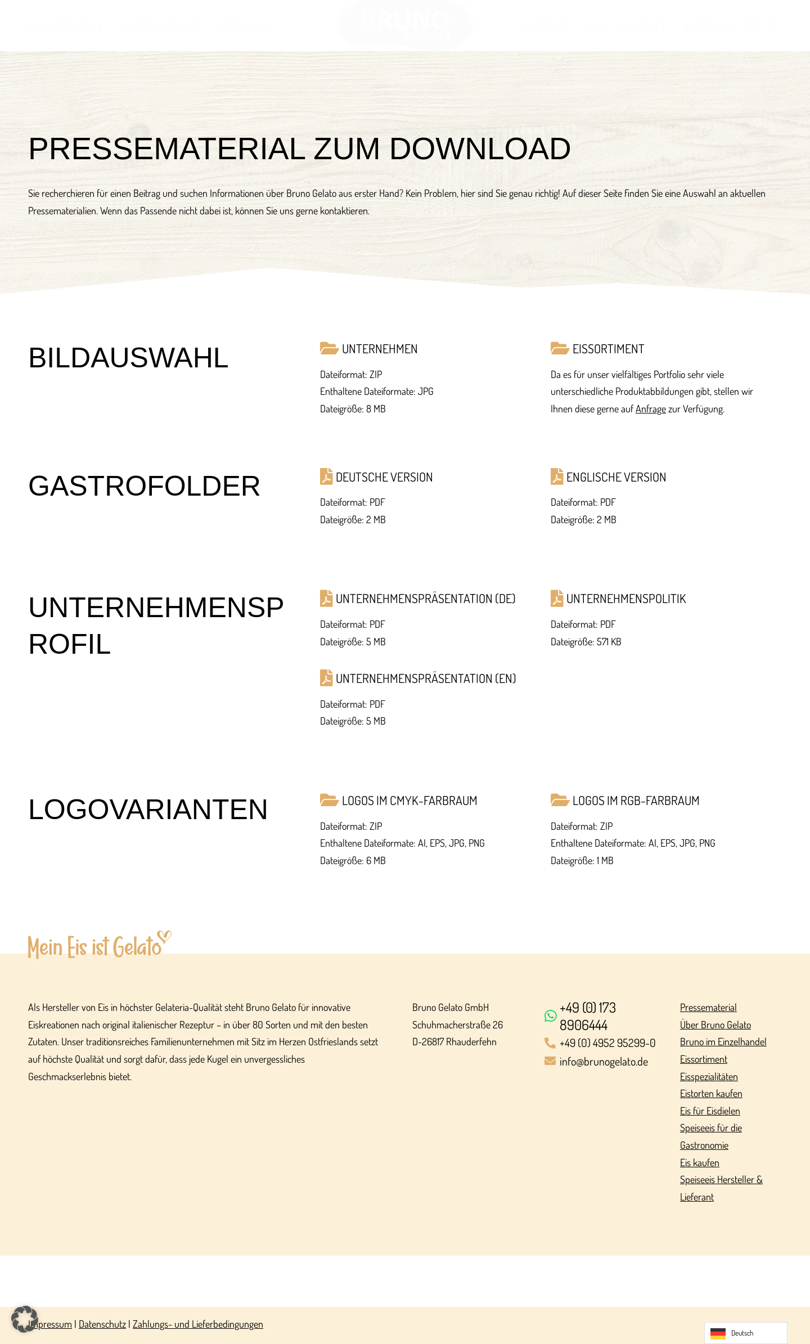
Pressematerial (708, 1007)
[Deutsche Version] (428, 477)
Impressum (50, 1324)
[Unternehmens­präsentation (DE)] (428, 598)
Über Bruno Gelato (715, 1024)
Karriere (546, 26)
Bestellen (710, 26)
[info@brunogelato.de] (605, 1062)
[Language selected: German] (746, 1333)
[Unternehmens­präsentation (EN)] (428, 678)
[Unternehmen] (428, 348)
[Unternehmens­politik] (659, 598)
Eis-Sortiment (65, 26)
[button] (25, 1319)
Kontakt (644, 26)
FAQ (596, 26)
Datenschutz (102, 1324)
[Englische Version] (659, 477)
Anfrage (651, 408)
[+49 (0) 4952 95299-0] (605, 1043)
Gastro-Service (161, 26)
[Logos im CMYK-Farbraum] (428, 800)
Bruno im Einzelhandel (723, 1041)
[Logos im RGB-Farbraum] (659, 800)
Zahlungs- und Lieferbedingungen (198, 1324)
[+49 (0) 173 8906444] (605, 1016)
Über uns (243, 26)
